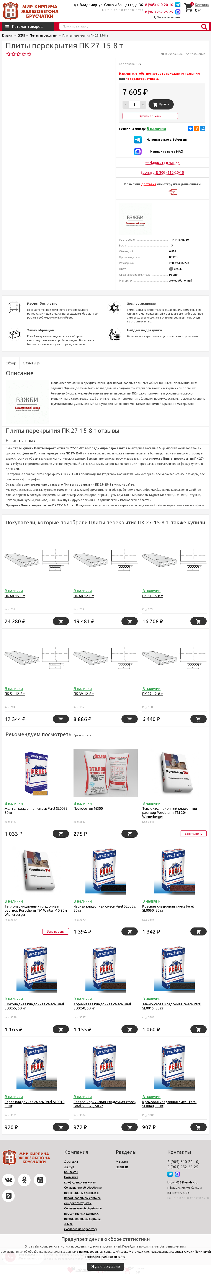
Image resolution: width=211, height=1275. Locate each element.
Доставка (71, 1161)
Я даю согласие (105, 1266)
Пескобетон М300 (88, 808)
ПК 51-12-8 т (15, 694)
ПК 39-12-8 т (84, 694)
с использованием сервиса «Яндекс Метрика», (110, 1251)
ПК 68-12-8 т (84, 596)
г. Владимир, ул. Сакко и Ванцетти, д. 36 (110, 5)
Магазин (122, 1161)
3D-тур (69, 1167)
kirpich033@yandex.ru (182, 1182)
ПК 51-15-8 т (152, 596)
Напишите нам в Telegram (167, 139)
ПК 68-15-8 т (15, 596)
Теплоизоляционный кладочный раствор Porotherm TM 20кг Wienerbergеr (169, 813)
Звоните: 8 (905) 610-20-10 (162, 172)
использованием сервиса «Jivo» (169, 1251)
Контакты (71, 1172)
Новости (122, 1167)
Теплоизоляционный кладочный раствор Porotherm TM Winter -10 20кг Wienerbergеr (36, 910)
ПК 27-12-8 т (152, 694)
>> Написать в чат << (162, 162)
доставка (148, 184)
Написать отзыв (20, 440)
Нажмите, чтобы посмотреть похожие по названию (159, 73)
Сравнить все (82, 735)
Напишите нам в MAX (166, 151)
